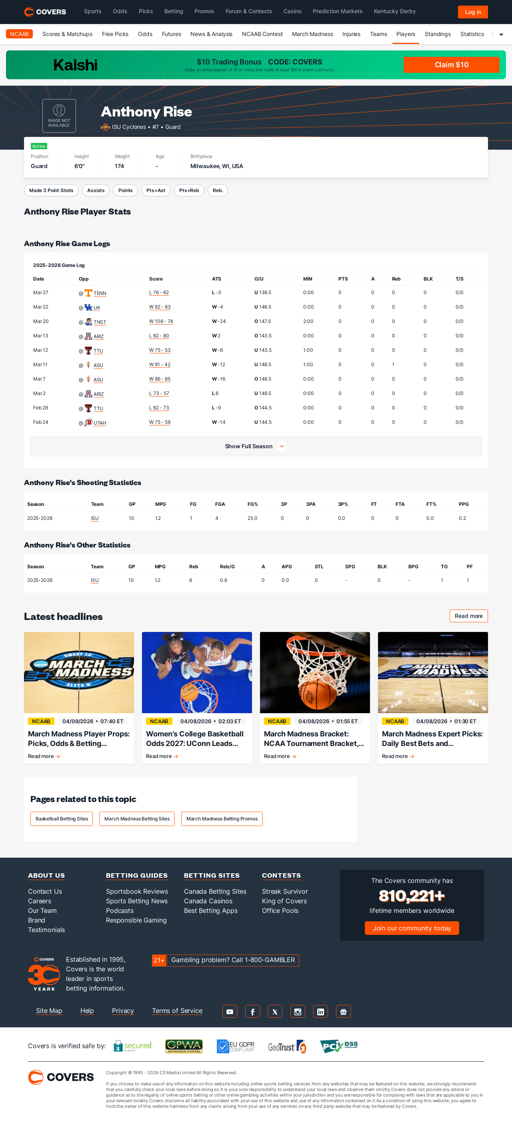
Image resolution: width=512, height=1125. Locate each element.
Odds (145, 33)
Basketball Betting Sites (62, 819)
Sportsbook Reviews (137, 891)
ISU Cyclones (129, 126)
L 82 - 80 (159, 336)
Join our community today (412, 928)
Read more (471, 617)
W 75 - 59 (159, 422)
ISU (95, 518)
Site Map (49, 1011)
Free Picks (115, 33)
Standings (438, 33)
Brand (36, 920)
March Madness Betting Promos (222, 819)
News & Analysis (211, 33)
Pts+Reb (189, 190)
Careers (39, 901)
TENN (100, 293)
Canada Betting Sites (215, 891)
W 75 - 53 (160, 350)
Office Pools (280, 910)
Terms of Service (177, 1011)
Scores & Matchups (67, 33)
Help (87, 1011)
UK (97, 308)
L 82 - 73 (159, 408)
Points (125, 190)
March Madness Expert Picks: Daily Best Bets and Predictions (432, 739)
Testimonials (46, 930)
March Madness (312, 33)
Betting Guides (137, 875)
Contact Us (45, 891)
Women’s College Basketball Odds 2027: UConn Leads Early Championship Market (194, 739)
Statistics (472, 33)
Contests (281, 875)
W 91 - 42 (159, 364)
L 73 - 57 (159, 393)
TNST (100, 322)
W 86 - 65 (159, 379)
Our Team (42, 910)
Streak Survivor (285, 891)
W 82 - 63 (160, 307)
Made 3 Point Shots (51, 190)
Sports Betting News (137, 901)
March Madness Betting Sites (136, 819)
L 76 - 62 (159, 292)
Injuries (351, 33)
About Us (46, 875)
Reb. (218, 190)
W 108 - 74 (161, 321)
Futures (171, 33)
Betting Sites (212, 875)
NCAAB (19, 33)
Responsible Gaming (136, 920)
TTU (99, 351)
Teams (378, 33)
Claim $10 (452, 64)
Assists (96, 190)
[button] (256, 446)
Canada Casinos (208, 901)
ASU (99, 365)
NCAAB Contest (262, 33)
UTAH (100, 423)
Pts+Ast (156, 190)
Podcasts (120, 910)
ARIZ (99, 336)
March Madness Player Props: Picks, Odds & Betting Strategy (79, 739)
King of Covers (284, 901)
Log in (473, 11)
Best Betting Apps (211, 910)
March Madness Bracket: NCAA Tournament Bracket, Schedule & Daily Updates (311, 739)
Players (405, 33)
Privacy (123, 1011)
